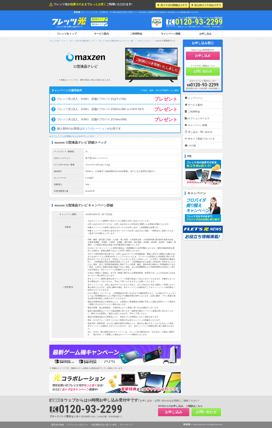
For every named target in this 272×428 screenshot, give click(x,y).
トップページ (194, 98)
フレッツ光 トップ (57, 41)
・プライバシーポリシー (76, 424)
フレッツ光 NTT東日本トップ (81, 41)
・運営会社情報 (56, 424)
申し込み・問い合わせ (198, 132)
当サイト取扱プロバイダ (200, 138)
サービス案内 (101, 33)
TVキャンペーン (144, 41)
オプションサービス (197, 118)
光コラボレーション (94, 128)
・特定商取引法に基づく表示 (103, 424)
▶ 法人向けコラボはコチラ (206, 5)
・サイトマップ (125, 424)
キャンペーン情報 (170, 33)
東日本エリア (97, 19)
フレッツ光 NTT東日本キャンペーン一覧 (115, 41)
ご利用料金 (136, 33)
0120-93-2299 (203, 84)
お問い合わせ (202, 71)
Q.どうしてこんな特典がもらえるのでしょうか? (71, 136)
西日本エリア (97, 24)
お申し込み (205, 33)
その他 (190, 145)
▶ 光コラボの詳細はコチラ (172, 5)
